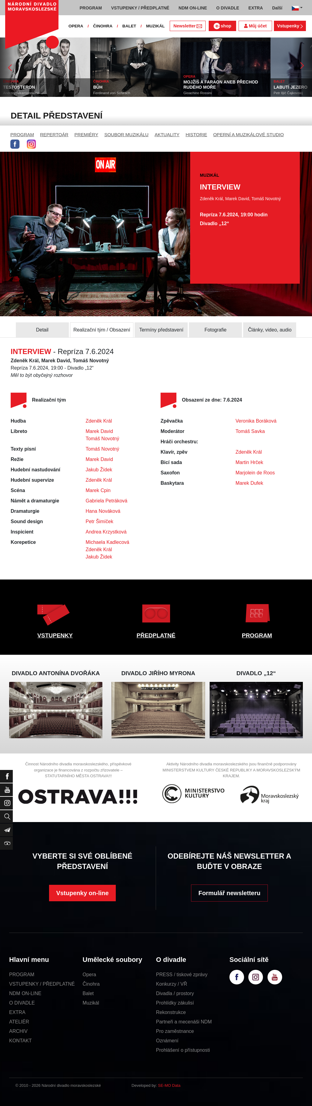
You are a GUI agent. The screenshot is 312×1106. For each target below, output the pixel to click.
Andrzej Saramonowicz (21, 93)
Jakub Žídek (99, 469)
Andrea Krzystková (106, 531)
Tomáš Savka (250, 431)
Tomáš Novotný (102, 438)
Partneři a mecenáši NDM (184, 1021)
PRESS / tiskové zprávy (181, 974)
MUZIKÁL (155, 26)
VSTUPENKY (55, 635)
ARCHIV (18, 1031)
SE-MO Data (169, 1085)
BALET (129, 26)
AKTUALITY (166, 134)
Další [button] (277, 7)
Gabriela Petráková (106, 500)
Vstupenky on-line (82, 893)
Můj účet (255, 25)
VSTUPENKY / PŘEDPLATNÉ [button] (140, 7)
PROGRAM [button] (91, 7)
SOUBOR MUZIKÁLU (126, 134)
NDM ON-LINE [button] (193, 7)
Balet (88, 993)
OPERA (76, 26)
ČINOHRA (102, 26)
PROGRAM (22, 134)
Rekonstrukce (171, 1012)
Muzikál (91, 1002)
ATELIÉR (19, 1021)
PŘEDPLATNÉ (155, 635)
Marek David (99, 431)
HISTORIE (196, 134)
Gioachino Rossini (197, 93)
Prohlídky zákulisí (175, 1002)
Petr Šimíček (99, 521)
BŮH (97, 87)
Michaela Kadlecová (107, 542)
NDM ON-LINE (25, 993)
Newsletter (187, 25)
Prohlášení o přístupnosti (183, 1050)
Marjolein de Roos (255, 472)
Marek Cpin (98, 490)
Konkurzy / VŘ (171, 984)
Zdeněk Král (99, 421)
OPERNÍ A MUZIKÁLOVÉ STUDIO (248, 134)
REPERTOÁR (54, 134)
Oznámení (167, 1040)
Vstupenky (290, 25)
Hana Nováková (103, 511)
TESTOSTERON (19, 87)
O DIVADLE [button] (227, 7)
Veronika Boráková (256, 421)
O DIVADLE (22, 1002)
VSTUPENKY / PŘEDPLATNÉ (42, 984)
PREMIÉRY (86, 134)
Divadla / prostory (175, 993)
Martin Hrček (249, 462)
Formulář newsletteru (229, 893)
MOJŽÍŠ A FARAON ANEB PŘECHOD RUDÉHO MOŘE (220, 85)
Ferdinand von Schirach (111, 93)
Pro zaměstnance (175, 1031)
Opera (89, 974)
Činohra (91, 984)
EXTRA (17, 1012)
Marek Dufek (249, 483)
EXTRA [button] (255, 7)
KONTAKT (20, 1040)
